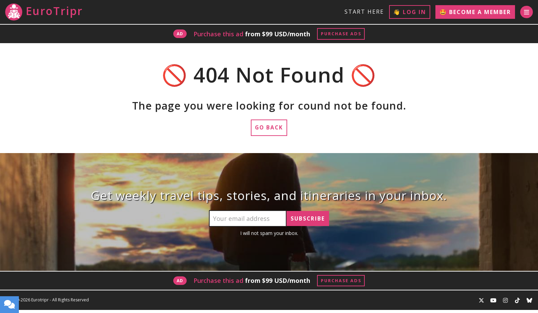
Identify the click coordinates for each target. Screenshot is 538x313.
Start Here (363, 11)
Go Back (269, 129)
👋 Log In (408, 12)
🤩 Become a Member (474, 12)
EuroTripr (44, 12)
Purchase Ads (341, 34)
